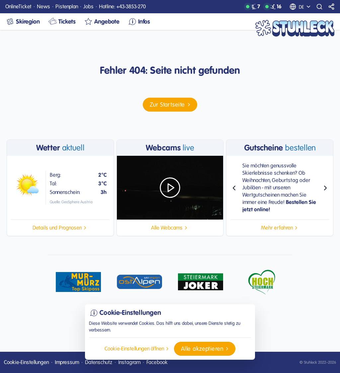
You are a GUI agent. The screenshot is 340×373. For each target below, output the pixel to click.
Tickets (62, 21)
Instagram (129, 362)
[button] (170, 105)
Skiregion (22, 21)
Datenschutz (98, 362)
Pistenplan (66, 6)
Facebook (157, 362)
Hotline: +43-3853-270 (122, 6)
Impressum (67, 362)
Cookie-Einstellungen (26, 362)
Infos (139, 21)
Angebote (102, 21)
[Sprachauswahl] (305, 6)
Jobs (88, 6)
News (43, 6)
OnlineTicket (18, 6)
